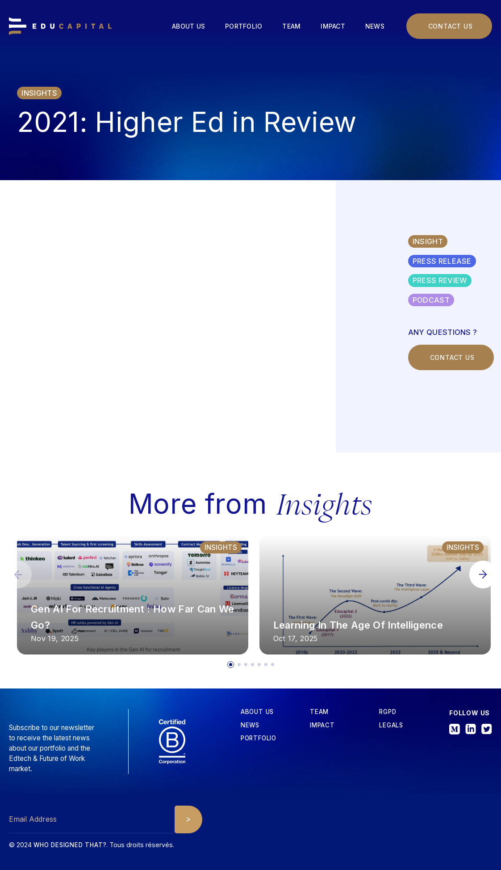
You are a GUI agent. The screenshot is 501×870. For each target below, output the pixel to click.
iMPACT (322, 725)
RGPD (387, 712)
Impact (333, 26)
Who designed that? (69, 845)
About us (188, 26)
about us (257, 712)
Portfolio (243, 26)
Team (291, 26)
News (374, 26)
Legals (391, 725)
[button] (483, 574)
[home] (60, 26)
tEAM (319, 712)
